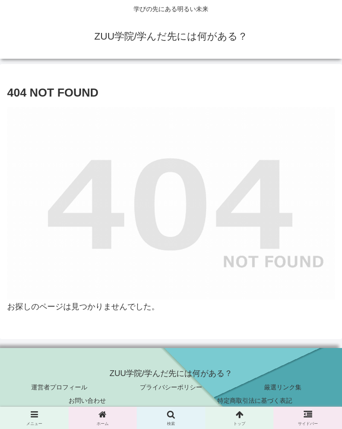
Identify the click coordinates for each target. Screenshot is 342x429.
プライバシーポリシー (171, 387)
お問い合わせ (87, 400)
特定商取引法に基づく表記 (254, 400)
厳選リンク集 (282, 387)
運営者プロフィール (59, 387)
